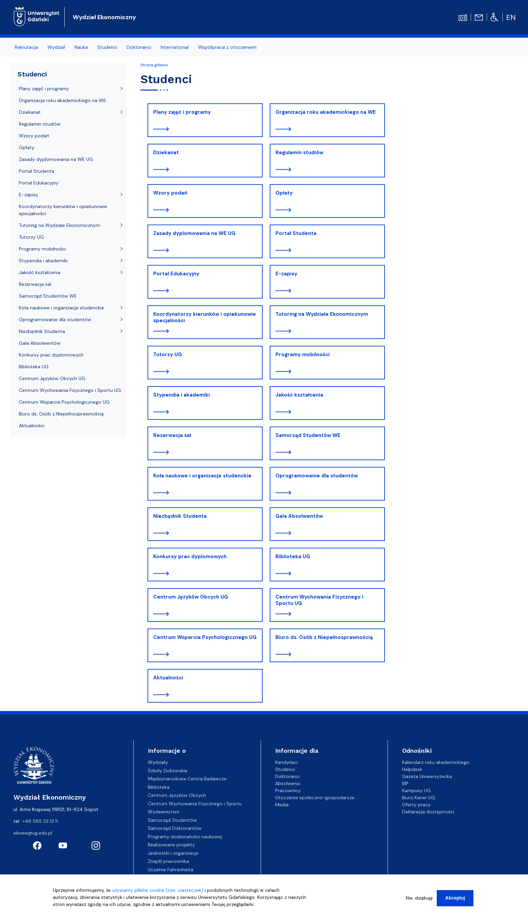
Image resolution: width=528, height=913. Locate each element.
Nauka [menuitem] (81, 47)
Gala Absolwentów (299, 516)
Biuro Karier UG (418, 797)
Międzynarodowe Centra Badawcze (187, 779)
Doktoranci (287, 776)
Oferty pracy (416, 805)
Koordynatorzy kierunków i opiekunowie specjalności (204, 317)
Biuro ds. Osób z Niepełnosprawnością (324, 637)
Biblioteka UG (292, 556)
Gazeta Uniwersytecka (427, 776)
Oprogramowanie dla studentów (316, 475)
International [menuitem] (175, 47)
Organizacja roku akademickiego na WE (325, 112)
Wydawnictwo (163, 812)
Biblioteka (158, 787)
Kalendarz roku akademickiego (435, 762)
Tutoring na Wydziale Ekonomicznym (321, 314)
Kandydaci (286, 762)
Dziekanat (166, 152)
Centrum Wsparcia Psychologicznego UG (205, 637)
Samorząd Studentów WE (307, 435)
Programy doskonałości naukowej (185, 837)
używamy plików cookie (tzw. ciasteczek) (157, 890)
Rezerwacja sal (172, 435)
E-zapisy (286, 273)
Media (282, 805)
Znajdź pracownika (168, 861)
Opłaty (284, 193)
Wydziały (158, 762)
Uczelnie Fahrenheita (170, 870)
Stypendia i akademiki (181, 395)
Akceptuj (455, 898)
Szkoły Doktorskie (168, 771)
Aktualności (168, 677)
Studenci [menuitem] (107, 47)
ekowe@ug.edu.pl (32, 833)
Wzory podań (170, 193)
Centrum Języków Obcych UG (190, 597)
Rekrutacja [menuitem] (26, 47)
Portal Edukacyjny (176, 273)
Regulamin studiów (299, 152)
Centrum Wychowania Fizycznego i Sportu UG (319, 600)
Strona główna (154, 65)
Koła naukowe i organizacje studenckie (202, 475)
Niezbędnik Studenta (180, 516)
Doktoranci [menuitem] (139, 47)
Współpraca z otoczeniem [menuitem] (227, 47)
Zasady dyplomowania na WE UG (194, 233)
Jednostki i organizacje (173, 853)
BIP (405, 783)
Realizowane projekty (171, 845)
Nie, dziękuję (419, 898)
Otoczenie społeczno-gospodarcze (315, 797)
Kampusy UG (416, 790)
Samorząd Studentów (172, 820)
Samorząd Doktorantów (175, 828)
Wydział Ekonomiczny (104, 17)
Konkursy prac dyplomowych (190, 556)
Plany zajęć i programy (182, 112)
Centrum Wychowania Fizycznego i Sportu (195, 804)
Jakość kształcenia (299, 395)
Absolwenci (287, 783)
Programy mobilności (302, 354)
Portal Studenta (296, 233)
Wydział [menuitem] (56, 47)
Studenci (32, 74)
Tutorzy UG (167, 354)
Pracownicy (288, 790)
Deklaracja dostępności (428, 812)
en (511, 17)
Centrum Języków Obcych (177, 795)
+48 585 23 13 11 (40, 821)
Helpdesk (412, 769)
